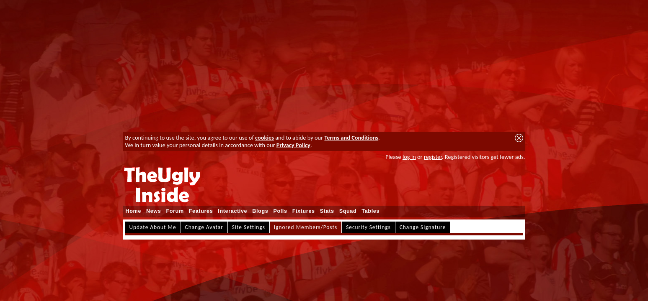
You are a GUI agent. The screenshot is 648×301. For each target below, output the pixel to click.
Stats (327, 211)
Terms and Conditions (351, 137)
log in (409, 157)
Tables (370, 211)
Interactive (232, 211)
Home (134, 211)
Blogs (260, 211)
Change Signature (423, 227)
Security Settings (368, 227)
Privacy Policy (293, 145)
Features (201, 211)
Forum (174, 211)
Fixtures (303, 211)
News (153, 211)
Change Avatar (204, 227)
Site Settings (248, 227)
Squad (348, 211)
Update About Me (152, 227)
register (433, 157)
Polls (280, 211)
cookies (264, 137)
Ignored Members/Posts (305, 227)
